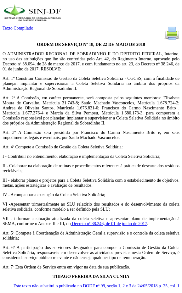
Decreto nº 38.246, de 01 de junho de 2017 (109, 223)
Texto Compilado (18, 28)
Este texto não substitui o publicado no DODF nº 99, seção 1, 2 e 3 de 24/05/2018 (96, 286)
